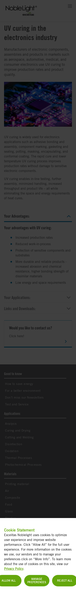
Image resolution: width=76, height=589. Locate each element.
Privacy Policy (13, 571)
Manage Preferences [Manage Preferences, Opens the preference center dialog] (36, 583)
